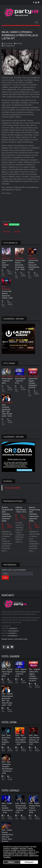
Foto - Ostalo (7, 803)
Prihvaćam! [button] (29, 862)
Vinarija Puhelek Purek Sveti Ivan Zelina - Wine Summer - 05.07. (7, 838)
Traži (5, 577)
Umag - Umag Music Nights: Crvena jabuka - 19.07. (20, 740)
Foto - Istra (6, 735)
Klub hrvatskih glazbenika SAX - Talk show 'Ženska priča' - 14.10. (7, 410)
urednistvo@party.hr (13, 630)
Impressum (11, 639)
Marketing (4, 639)
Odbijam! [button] (11, 862)
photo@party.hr (13, 633)
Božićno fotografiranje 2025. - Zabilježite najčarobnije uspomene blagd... (7, 514)
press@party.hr (13, 628)
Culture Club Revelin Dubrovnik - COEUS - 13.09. (7, 294)
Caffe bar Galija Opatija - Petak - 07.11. (21, 509)
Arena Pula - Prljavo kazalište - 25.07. (6, 740)
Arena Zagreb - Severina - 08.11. (7, 380)
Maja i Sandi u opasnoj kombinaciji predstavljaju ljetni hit (20, 35)
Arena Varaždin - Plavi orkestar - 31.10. (7, 809)
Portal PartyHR (12, 488)
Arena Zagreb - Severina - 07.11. (20, 380)
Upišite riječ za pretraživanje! (14, 570)
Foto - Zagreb (7, 376)
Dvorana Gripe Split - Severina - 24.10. (7, 263)
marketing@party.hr (13, 635)
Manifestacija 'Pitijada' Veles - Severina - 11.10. (21, 809)
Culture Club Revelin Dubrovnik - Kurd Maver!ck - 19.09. (33, 264)
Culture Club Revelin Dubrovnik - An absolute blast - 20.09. (20, 264)
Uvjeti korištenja (18, 639)
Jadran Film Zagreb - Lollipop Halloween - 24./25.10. (33, 383)
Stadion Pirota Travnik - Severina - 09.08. (34, 809)
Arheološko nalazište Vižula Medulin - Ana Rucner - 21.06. (7, 768)
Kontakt (25, 639)
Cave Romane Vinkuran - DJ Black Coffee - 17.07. (34, 740)
